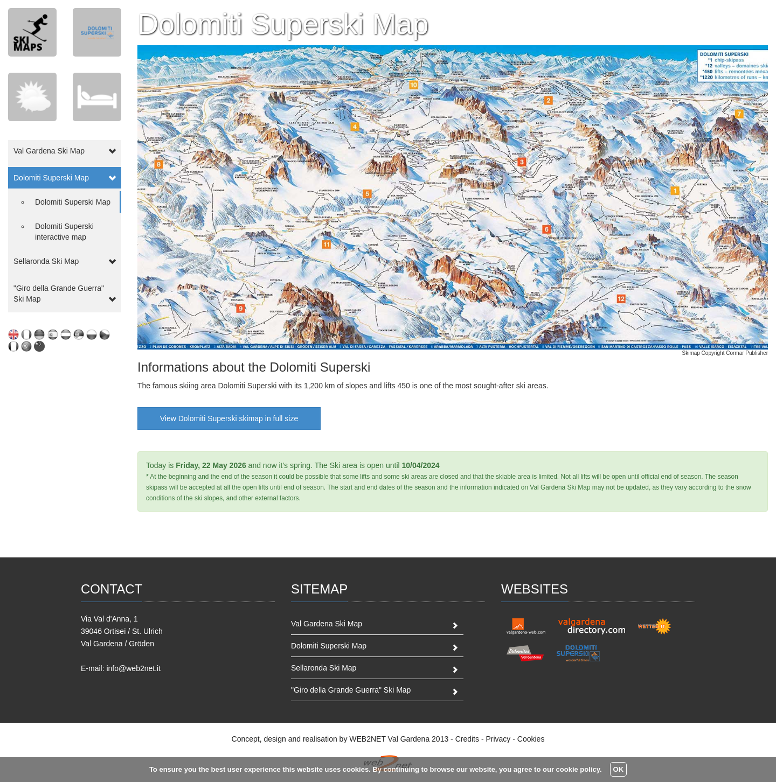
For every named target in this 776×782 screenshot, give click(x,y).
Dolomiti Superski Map (72, 202)
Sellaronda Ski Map (323, 668)
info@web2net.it (133, 668)
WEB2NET (367, 739)
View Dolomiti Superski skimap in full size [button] (229, 418)
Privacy (498, 739)
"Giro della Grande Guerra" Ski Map (351, 690)
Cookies (531, 739)
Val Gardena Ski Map (326, 623)
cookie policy (578, 769)
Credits (467, 739)
